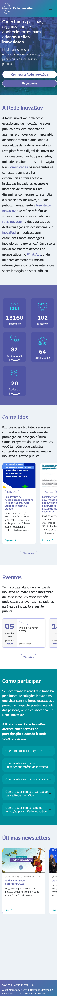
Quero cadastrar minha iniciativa (26, 779)
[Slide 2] (31, 91)
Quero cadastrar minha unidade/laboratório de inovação (26, 765)
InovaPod (9, 232)
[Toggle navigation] (50, 8)
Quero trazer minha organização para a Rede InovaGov (26, 793)
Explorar (10, 540)
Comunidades (18, 167)
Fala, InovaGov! (12, 222)
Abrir (8, 910)
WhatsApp (34, 254)
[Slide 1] (26, 91)
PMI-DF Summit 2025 (28, 629)
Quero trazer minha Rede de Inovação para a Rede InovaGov (26, 809)
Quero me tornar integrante (23, 751)
